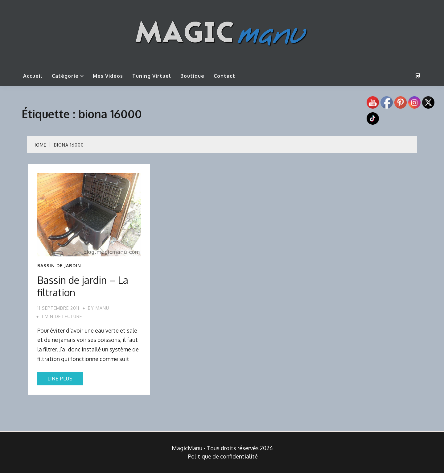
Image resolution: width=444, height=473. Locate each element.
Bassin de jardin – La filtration (82, 286)
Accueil (33, 76)
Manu (102, 308)
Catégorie (65, 76)
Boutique (192, 76)
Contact (224, 76)
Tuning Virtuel (151, 76)
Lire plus (60, 378)
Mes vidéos (108, 76)
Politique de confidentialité (223, 456)
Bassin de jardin (59, 265)
